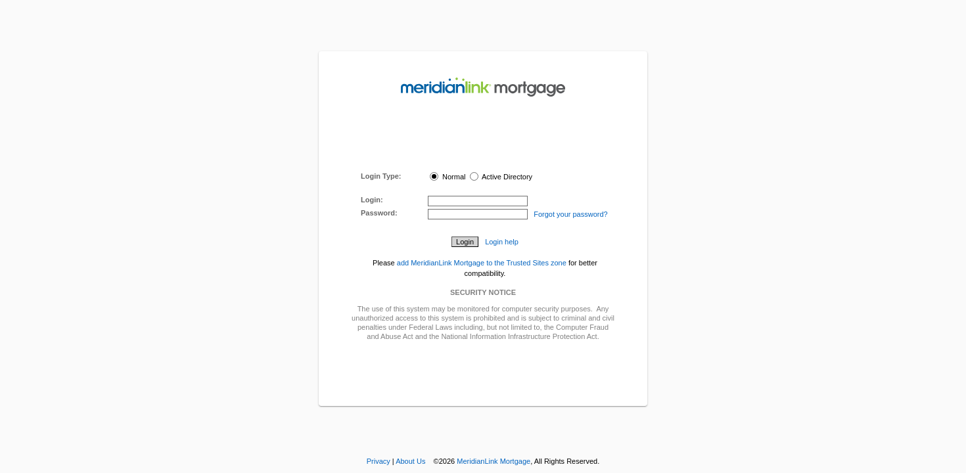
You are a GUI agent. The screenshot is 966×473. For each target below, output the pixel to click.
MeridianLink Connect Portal (480, 139)
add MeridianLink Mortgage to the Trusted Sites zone (481, 263)
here (497, 157)
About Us (410, 461)
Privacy (378, 461)
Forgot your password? (571, 214)
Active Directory (501, 177)
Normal (448, 177)
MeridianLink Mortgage (493, 461)
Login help (501, 242)
